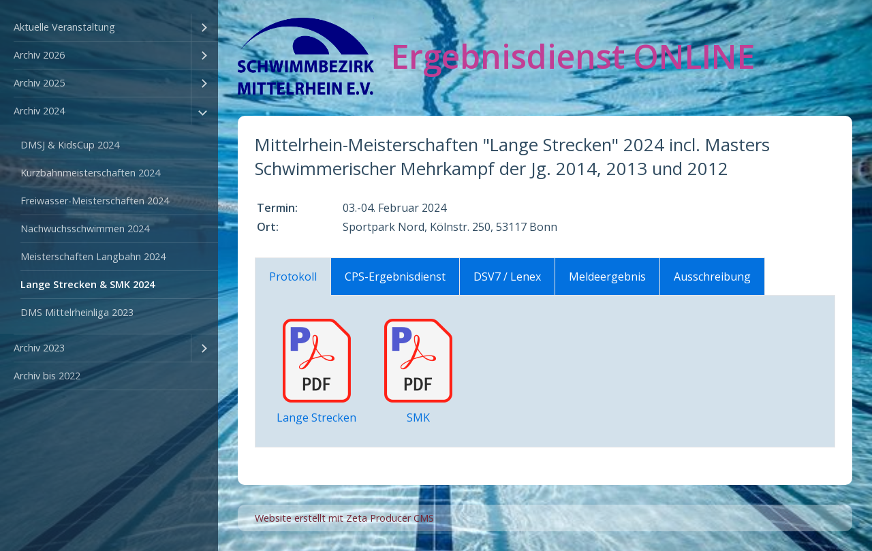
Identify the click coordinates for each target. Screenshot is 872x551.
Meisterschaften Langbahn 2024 (93, 256)
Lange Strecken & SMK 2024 (87, 284)
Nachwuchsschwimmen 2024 (84, 228)
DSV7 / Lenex (507, 276)
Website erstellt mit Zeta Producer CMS (344, 517)
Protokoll (293, 276)
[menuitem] (109, 28)
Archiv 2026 (39, 54)
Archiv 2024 (39, 110)
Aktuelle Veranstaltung (64, 26)
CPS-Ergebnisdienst (395, 276)
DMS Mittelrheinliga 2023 (77, 312)
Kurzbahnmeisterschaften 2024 (90, 172)
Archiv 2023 (39, 347)
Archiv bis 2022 (47, 375)
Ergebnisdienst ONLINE (573, 56)
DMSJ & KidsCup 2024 (69, 144)
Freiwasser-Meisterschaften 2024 (94, 200)
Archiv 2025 (39, 82)
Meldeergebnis (607, 276)
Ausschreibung (712, 276)
